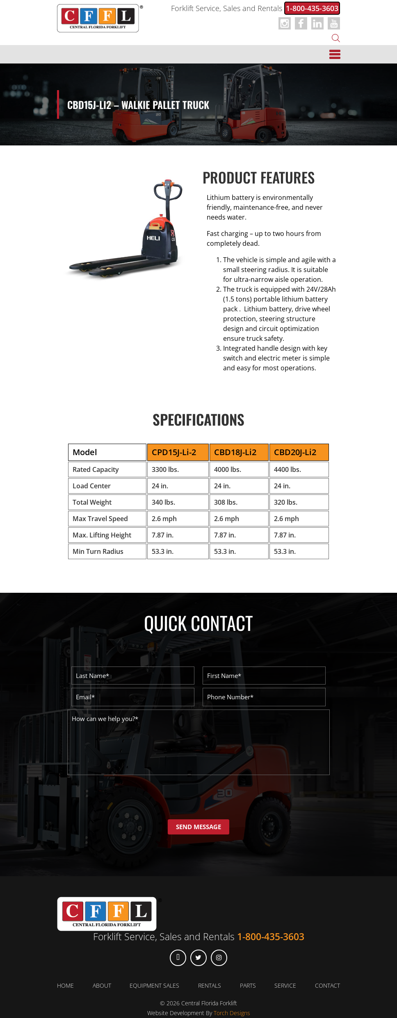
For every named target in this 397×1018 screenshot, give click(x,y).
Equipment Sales (154, 985)
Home (65, 985)
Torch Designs (232, 1013)
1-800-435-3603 (312, 8)
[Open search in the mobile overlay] (336, 37)
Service (285, 985)
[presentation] (129, 797)
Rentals (209, 985)
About (102, 985)
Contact (327, 985)
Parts (248, 985)
